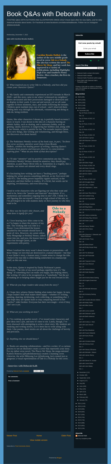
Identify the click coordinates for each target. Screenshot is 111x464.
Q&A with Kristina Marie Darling (89, 278)
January (82, 400)
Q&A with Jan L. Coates (86, 185)
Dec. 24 (81, 154)
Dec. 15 (81, 250)
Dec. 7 (81, 308)
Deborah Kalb (82, 436)
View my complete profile (83, 438)
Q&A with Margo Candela (87, 204)
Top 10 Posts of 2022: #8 (87, 157)
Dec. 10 (81, 286)
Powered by (89, 60)
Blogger (59, 458)
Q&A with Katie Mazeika (86, 272)
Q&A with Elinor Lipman (86, 138)
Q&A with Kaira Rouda (86, 336)
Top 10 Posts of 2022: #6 (87, 146)
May (80, 389)
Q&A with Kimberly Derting (87, 294)
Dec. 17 (81, 232)
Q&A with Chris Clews (86, 229)
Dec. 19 (81, 212)
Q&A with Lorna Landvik (86, 311)
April (81, 391)
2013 (79, 425)
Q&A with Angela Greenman (88, 280)
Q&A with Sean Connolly (86, 168)
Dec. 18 (81, 223)
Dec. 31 (81, 115)
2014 (79, 423)
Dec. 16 (81, 242)
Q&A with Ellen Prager (86, 162)
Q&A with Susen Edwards (87, 333)
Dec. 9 (81, 291)
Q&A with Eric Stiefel (85, 174)
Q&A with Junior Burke (86, 363)
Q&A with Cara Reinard (86, 264)
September (83, 378)
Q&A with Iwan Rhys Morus (87, 193)
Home (39, 436)
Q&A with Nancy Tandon (86, 226)
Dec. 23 (81, 160)
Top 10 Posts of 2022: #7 (87, 151)
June (81, 386)
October (82, 375)
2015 (79, 420)
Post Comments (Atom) (22, 446)
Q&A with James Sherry (86, 355)
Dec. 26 (81, 149)
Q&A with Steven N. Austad (87, 360)
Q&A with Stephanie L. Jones (88, 187)
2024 (79, 102)
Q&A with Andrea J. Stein (87, 322)
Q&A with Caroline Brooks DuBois (89, 300)
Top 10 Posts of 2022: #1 (87, 113)
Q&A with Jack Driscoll (86, 325)
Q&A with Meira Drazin (86, 244)
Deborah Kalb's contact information (88, 73)
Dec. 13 (81, 266)
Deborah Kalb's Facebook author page (89, 78)
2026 (79, 97)
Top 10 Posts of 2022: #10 (87, 179)
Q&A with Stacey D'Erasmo (87, 349)
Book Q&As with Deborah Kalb (51, 13)
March (81, 394)
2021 (79, 403)
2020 (79, 406)
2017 (79, 414)
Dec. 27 (81, 143)
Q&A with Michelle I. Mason (87, 352)
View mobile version (38, 440)
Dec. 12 (81, 275)
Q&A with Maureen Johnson (87, 140)
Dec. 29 (81, 127)
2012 (79, 428)
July (80, 383)
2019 (79, 409)
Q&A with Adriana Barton (87, 269)
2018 (79, 412)
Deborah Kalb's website (84, 75)
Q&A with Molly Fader (86, 302)
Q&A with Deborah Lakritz (87, 313)
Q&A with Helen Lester (86, 220)
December (82, 110)
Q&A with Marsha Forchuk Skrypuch (90, 209)
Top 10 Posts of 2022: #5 (87, 135)
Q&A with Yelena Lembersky (88, 215)
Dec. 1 (81, 369)
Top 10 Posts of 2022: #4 (87, 129)
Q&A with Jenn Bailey (85, 366)
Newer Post (12, 436)
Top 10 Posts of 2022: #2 (87, 118)
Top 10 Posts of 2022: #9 (87, 165)
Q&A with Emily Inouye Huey (88, 247)
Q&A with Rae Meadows (86, 330)
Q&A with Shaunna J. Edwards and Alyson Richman (90, 235)
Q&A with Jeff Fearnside (86, 255)
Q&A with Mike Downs (86, 305)
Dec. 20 (81, 201)
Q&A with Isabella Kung (86, 196)
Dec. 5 (81, 327)
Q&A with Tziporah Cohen (87, 261)
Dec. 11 (81, 283)
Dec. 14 (81, 258)
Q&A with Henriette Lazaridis (88, 171)
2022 (79, 108)
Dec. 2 (81, 358)
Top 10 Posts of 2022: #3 (87, 124)
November (82, 372)
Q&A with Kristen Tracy (86, 239)
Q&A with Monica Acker (86, 344)
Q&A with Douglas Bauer (87, 182)
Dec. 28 (81, 132)
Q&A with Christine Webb (87, 341)
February (82, 397)
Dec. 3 (81, 347)
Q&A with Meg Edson (85, 207)
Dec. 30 (81, 121)
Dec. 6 (81, 319)
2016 (79, 417)
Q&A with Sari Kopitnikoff (87, 198)
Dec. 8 (81, 297)
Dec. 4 (81, 338)
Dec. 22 (81, 176)
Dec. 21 (81, 190)
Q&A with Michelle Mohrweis (88, 289)
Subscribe (89, 54)
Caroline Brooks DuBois (49, 55)
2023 (79, 105)
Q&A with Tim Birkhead (86, 253)
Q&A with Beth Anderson (86, 316)
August (81, 380)
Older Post (66, 436)
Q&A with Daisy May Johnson (88, 218)
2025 (79, 100)
